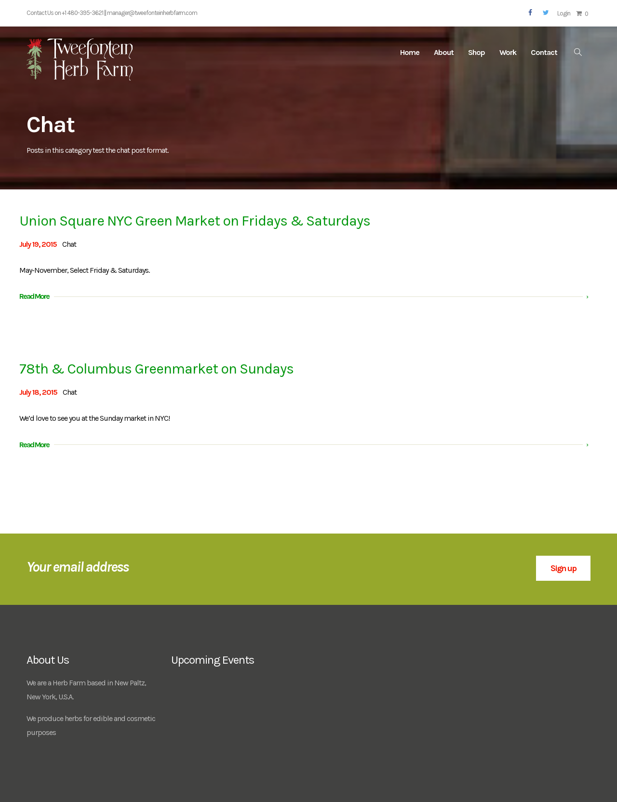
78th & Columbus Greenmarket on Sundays (156, 368)
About (444, 52)
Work (507, 52)
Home (409, 52)
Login (563, 13)
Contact (544, 52)
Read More (34, 296)
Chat (69, 244)
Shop (476, 52)
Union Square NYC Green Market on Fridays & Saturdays (194, 220)
